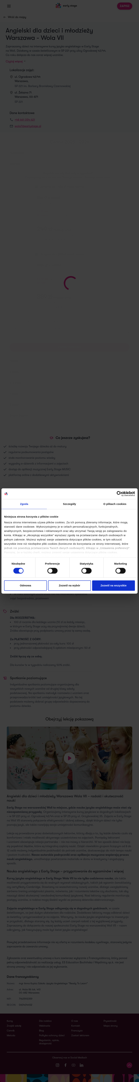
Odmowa (25, 585)
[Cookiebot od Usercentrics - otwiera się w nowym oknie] (119, 493)
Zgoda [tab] (24, 503)
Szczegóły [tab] (69, 503)
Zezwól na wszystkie (114, 585)
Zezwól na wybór (69, 585)
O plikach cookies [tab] (114, 503)
